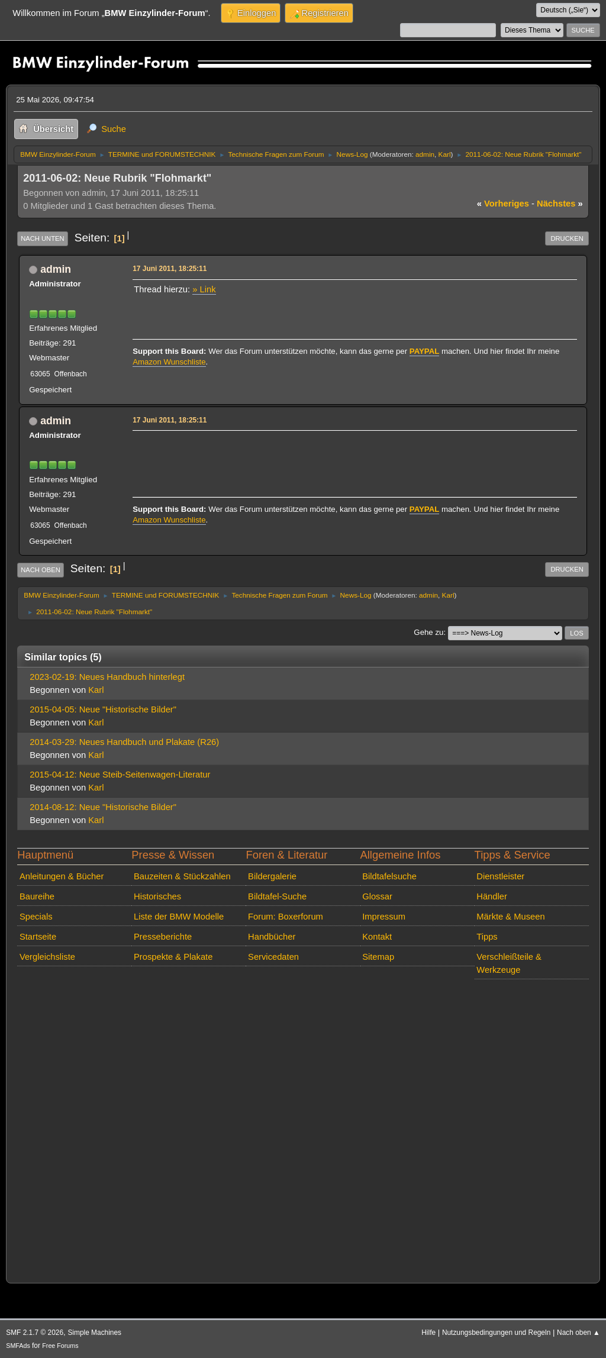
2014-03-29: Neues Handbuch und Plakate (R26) (124, 742)
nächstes (560, 203)
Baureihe (37, 896)
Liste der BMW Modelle (179, 916)
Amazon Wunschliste (169, 361)
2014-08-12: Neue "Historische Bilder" (103, 807)
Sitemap (378, 957)
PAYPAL (425, 351)
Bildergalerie (272, 876)
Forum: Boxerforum (285, 916)
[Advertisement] (349, 452)
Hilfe (428, 1332)
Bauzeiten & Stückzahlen (182, 876)
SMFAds (18, 1345)
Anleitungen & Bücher (62, 876)
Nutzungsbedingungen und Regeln (496, 1332)
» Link (203, 289)
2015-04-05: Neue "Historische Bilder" (103, 709)
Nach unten (42, 238)
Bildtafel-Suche (277, 896)
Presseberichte (163, 936)
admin (424, 154)
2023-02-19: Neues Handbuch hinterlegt (107, 677)
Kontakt (377, 936)
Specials (36, 916)
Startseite (38, 936)
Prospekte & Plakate (173, 957)
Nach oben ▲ (578, 1332)
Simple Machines (94, 1332)
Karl (445, 154)
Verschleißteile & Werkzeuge (508, 963)
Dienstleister (500, 876)
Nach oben (40, 569)
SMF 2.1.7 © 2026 (34, 1332)
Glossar (377, 896)
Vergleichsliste (47, 957)
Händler (491, 896)
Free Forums (60, 1345)
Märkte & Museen (510, 916)
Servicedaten (273, 957)
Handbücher (271, 936)
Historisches (157, 896)
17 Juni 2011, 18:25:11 (170, 268)
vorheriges (503, 203)
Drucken (566, 238)
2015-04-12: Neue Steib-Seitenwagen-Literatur (120, 774)
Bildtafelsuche (389, 876)
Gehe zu (428, 632)
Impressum (383, 916)
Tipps (486, 936)
